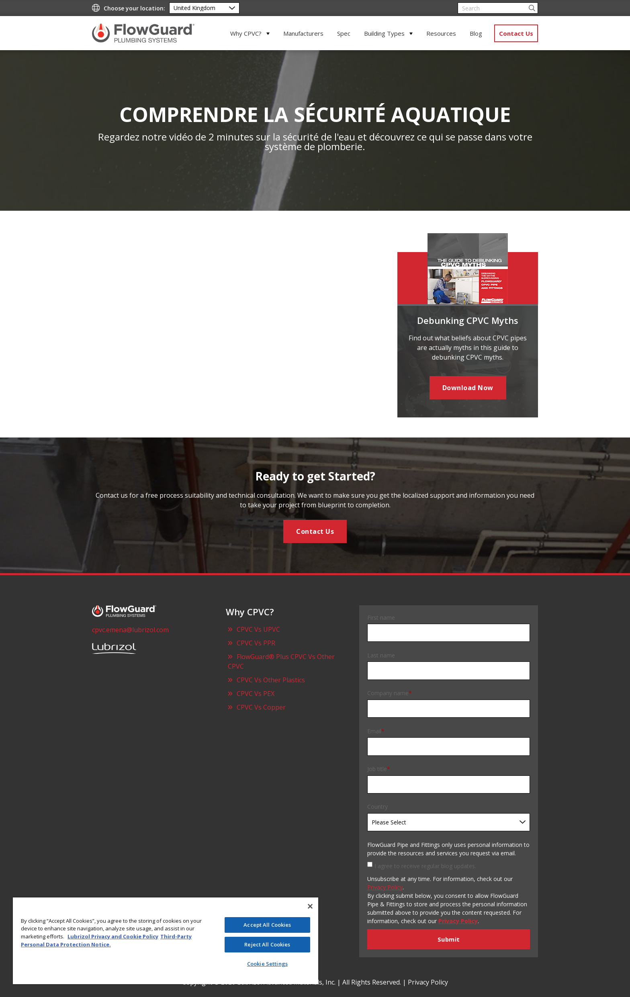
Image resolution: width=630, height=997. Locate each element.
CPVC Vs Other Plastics (271, 680)
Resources (441, 33)
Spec (343, 33)
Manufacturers (303, 33)
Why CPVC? (246, 33)
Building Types (384, 33)
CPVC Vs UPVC (258, 629)
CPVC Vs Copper (261, 707)
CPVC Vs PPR (256, 643)
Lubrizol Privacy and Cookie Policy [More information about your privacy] (113, 936)
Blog (476, 33)
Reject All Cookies (267, 944)
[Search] (498, 8)
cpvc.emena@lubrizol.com (130, 629)
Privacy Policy (385, 887)
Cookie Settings (267, 963)
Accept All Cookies (267, 924)
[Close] (310, 906)
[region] (165, 940)
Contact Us (516, 33)
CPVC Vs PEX (255, 693)
